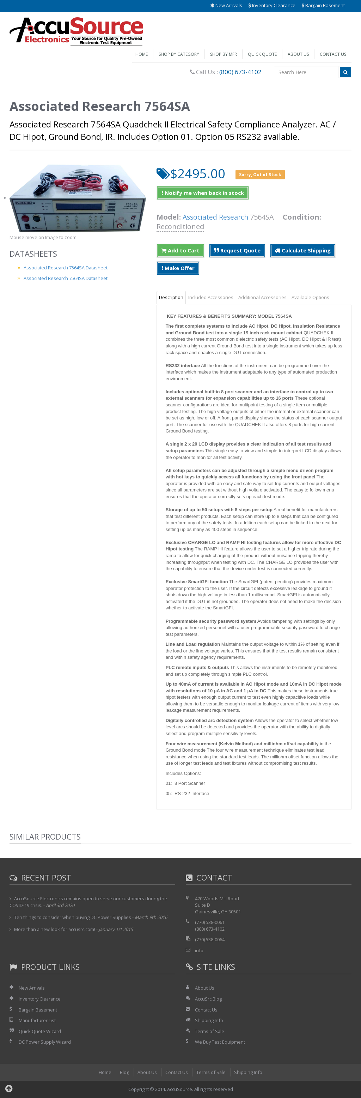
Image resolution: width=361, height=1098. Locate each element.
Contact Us (333, 54)
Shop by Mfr (223, 54)
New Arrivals (226, 5)
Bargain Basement (323, 5)
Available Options (310, 297)
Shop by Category (179, 54)
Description (171, 297)
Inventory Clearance (272, 5)
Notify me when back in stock (202, 192)
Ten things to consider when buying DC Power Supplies (72, 917)
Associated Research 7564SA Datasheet (66, 267)
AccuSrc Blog (208, 999)
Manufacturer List (37, 1020)
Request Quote (237, 250)
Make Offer (178, 267)
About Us (298, 54)
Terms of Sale (210, 1031)
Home (141, 54)
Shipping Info (209, 1020)
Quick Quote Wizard (40, 1031)
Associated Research (216, 217)
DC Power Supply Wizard (45, 1042)
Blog (124, 1072)
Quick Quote (262, 54)
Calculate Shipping (303, 250)
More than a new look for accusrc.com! (55, 929)
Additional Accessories (262, 297)
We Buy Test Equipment (220, 1042)
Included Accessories (210, 297)
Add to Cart (180, 250)
